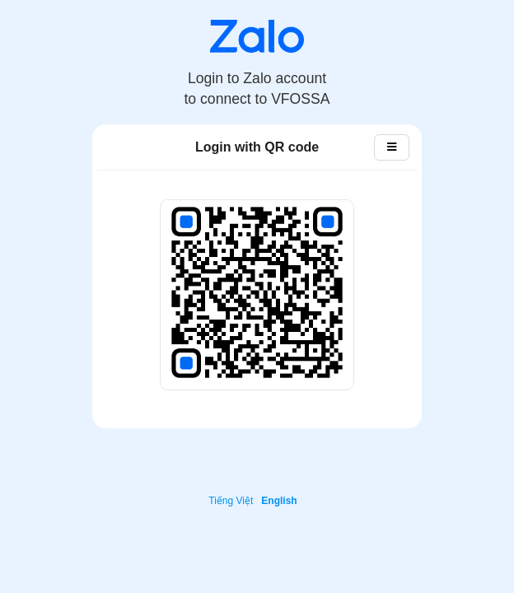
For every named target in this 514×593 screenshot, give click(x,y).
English (279, 501)
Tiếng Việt (230, 501)
